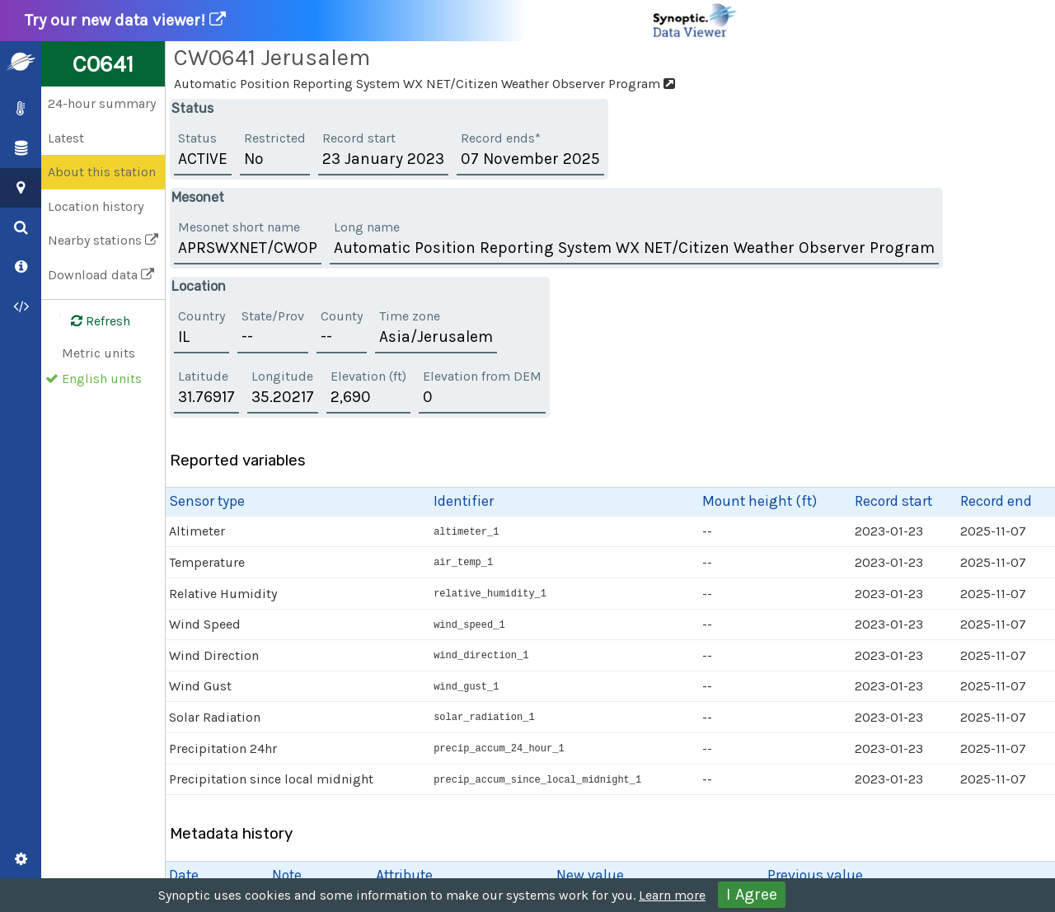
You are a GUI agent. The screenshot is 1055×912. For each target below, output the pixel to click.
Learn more (672, 895)
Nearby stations (103, 240)
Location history (95, 206)
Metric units (98, 353)
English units (102, 378)
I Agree (751, 894)
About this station (102, 172)
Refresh (90, 321)
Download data (101, 275)
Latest (66, 138)
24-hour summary (102, 103)
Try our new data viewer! (381, 20)
